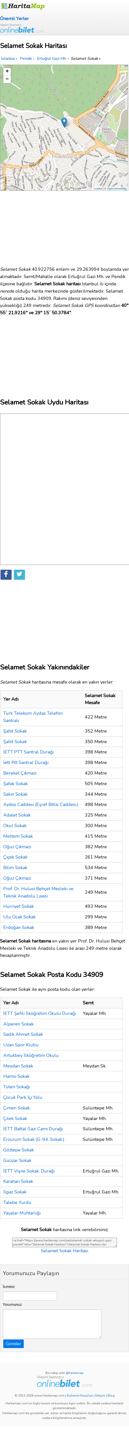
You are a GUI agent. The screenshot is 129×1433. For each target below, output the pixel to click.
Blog (111, 1396)
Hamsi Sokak (16, 1076)
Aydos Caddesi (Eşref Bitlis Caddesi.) (41, 804)
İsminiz (9, 1286)
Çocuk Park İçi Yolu (22, 1097)
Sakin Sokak (15, 794)
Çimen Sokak (16, 1108)
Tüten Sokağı (16, 1087)
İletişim (100, 1396)
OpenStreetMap (117, 188)
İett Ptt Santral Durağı (25, 762)
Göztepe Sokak (18, 1150)
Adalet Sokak (17, 815)
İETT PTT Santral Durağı (28, 752)
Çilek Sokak (15, 1118)
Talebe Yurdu (17, 1202)
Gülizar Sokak (17, 1160)
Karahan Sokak (18, 1181)
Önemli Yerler (14, 19)
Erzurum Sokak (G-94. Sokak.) (33, 1139)
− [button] (7, 79)
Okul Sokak (15, 826)
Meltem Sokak (18, 836)
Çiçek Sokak (15, 857)
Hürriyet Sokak (18, 906)
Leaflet (98, 188)
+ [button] (7, 71)
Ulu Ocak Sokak (19, 917)
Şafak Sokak (15, 784)
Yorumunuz (12, 1304)
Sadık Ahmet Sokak (23, 1034)
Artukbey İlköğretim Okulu (31, 1055)
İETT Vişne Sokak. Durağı (29, 1171)
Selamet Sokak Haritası (64, 1251)
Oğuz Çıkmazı (17, 847)
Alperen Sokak (18, 1024)
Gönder (13, 1344)
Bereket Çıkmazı (19, 773)
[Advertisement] (64, 226)
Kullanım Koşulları (80, 1396)
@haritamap (75, 1373)
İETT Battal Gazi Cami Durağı (33, 1129)
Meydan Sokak (18, 1066)
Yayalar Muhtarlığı (22, 1213)
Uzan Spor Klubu (21, 1045)
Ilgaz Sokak (15, 1192)
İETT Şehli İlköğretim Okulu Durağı (39, 1013)
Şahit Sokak (15, 731)
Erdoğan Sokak (18, 927)
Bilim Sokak (15, 868)
